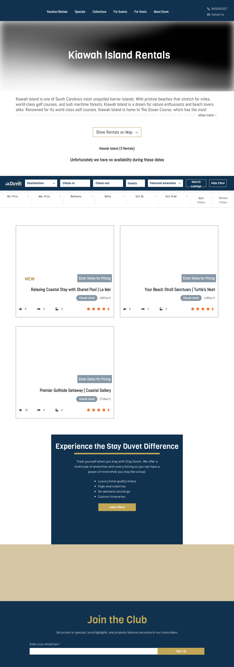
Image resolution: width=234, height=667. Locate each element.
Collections (99, 12)
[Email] (93, 651)
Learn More (117, 507)
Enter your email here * (45, 644)
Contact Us (218, 14)
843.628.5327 (219, 9)
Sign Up (181, 651)
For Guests (120, 12)
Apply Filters (201, 200)
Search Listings (196, 183)
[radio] (88, 309)
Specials (80, 12)
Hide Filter (218, 183)
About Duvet (161, 12)
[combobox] (27, 183)
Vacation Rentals (57, 12)
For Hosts (140, 12)
